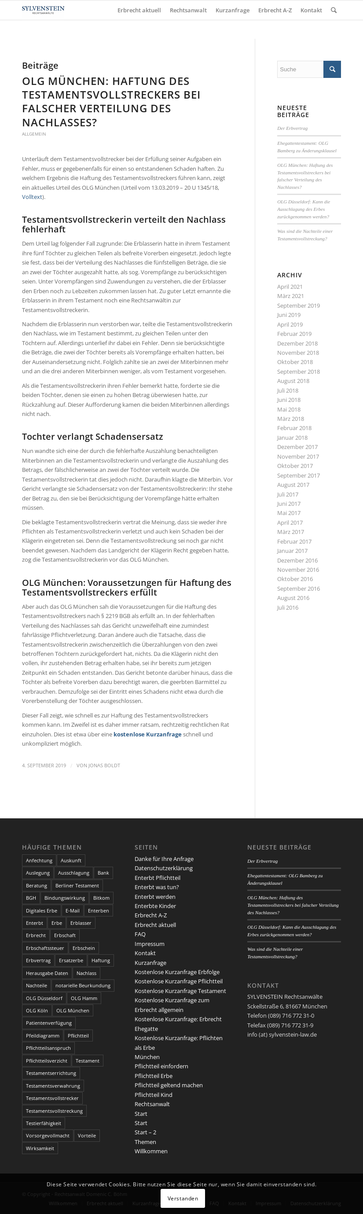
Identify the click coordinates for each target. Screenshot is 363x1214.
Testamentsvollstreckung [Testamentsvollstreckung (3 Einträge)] (54, 1110)
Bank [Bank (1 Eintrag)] (103, 872)
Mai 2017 (289, 513)
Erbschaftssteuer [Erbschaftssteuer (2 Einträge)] (45, 948)
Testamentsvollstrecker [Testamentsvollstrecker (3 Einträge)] (52, 1098)
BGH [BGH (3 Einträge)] (31, 897)
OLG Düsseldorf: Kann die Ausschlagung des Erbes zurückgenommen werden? (303, 209)
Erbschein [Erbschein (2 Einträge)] (84, 948)
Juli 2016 (287, 607)
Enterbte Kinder (155, 906)
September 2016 (298, 588)
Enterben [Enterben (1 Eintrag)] (98, 910)
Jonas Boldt (104, 765)
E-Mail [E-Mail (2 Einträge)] (73, 910)
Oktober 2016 (295, 579)
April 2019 (290, 324)
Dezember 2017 (297, 447)
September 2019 (298, 305)
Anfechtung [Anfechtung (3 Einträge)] (39, 860)
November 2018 (298, 353)
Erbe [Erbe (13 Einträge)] (56, 923)
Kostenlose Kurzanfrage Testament (180, 991)
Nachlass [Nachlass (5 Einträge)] (86, 973)
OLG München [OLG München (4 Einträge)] (72, 1010)
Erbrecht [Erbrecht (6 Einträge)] (36, 935)
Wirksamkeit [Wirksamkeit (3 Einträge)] (40, 1148)
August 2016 (293, 598)
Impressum (150, 944)
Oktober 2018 (295, 362)
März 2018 (290, 419)
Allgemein (34, 134)
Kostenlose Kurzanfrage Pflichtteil (179, 981)
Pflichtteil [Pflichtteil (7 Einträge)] (78, 1035)
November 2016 (298, 570)
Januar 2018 (292, 437)
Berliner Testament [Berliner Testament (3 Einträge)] (77, 885)
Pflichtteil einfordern (161, 1066)
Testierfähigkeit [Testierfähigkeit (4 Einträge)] (43, 1123)
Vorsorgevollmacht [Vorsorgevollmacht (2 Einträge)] (48, 1135)
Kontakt (145, 953)
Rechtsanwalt (152, 1104)
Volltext (32, 197)
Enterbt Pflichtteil (157, 878)
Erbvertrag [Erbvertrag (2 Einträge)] (38, 960)
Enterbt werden (155, 897)
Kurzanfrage (150, 963)
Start (141, 1114)
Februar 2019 (294, 334)
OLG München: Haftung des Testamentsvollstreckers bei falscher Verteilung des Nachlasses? (111, 101)
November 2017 (298, 456)
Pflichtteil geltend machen (169, 1085)
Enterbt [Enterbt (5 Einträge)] (34, 923)
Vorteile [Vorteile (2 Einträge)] (87, 1135)
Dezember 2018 (297, 343)
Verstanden (183, 1198)
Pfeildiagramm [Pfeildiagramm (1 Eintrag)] (42, 1035)
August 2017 (293, 485)
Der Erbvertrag (292, 128)
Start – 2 (145, 1132)
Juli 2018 (287, 390)
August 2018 (293, 381)
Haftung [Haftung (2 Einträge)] (101, 960)
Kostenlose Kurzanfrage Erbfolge (177, 972)
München (147, 1057)
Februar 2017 (294, 541)
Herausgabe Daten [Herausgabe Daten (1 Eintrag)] (47, 973)
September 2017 (298, 475)
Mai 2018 (289, 409)
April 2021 (290, 287)
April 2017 (290, 522)
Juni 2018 (289, 400)
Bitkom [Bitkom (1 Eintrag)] (101, 897)
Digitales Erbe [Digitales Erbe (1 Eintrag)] (41, 910)
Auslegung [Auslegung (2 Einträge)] (38, 872)
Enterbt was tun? (157, 887)
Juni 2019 (289, 315)
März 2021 (290, 296)
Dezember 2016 (297, 560)
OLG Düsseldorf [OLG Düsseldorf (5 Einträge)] (44, 998)
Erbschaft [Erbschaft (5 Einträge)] (65, 935)
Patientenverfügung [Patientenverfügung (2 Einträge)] (49, 1022)
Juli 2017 (287, 494)
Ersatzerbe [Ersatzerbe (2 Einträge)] (71, 960)
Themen (145, 1142)
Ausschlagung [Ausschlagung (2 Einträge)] (73, 872)
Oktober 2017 (295, 466)
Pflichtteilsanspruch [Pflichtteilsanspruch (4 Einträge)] (48, 1048)
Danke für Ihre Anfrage (164, 859)
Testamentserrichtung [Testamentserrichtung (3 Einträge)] (51, 1073)
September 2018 (298, 371)
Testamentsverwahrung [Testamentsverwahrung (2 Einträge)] (53, 1085)
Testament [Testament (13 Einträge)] (87, 1060)
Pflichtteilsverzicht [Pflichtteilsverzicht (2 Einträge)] (46, 1060)
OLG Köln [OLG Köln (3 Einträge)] (37, 1010)
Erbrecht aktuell (155, 925)
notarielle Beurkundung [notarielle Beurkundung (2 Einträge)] (82, 985)
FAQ (140, 934)
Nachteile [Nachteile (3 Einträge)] (36, 985)
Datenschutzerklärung (164, 868)
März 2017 (290, 532)
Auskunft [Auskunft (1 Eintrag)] (71, 860)
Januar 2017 (292, 551)
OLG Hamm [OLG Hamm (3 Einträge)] (84, 998)
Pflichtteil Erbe (153, 1076)
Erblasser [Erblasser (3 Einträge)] (81, 923)
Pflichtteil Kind (153, 1095)
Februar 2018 (294, 428)
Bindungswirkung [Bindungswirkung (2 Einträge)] (64, 897)
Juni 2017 (289, 504)
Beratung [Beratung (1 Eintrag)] (36, 885)
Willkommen (151, 1151)
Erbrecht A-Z (151, 915)
